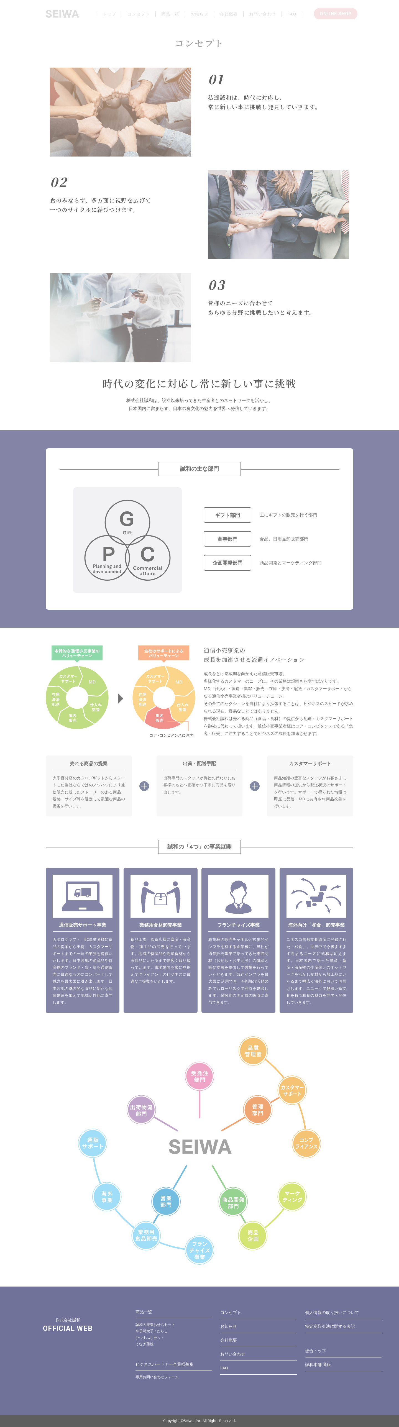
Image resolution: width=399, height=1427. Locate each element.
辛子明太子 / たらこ (151, 1330)
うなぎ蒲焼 (144, 1343)
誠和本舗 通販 (318, 1364)
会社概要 (228, 1340)
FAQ (224, 1367)
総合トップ (315, 1350)
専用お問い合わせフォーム (157, 1376)
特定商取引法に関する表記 (330, 1326)
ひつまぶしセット (149, 1337)
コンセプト (230, 1312)
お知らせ (228, 1326)
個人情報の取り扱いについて (332, 1312)
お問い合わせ (232, 1354)
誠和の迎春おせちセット (155, 1324)
